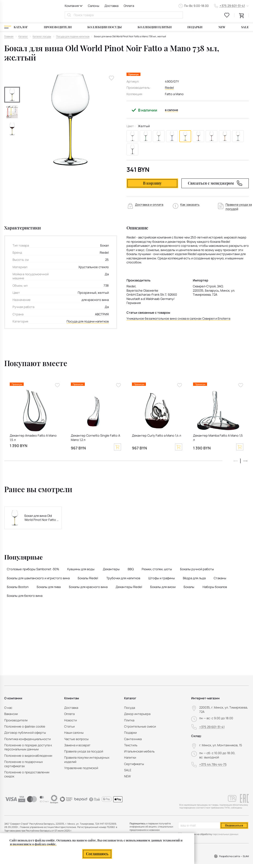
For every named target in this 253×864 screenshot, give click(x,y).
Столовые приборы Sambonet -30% (33, 569)
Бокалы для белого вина (24, 595)
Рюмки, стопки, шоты (157, 569)
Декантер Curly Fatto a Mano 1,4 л (156, 436)
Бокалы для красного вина (88, 587)
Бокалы (189, 587)
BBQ (131, 569)
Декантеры (111, 569)
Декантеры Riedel (129, 587)
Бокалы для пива (49, 587)
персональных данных (225, 834)
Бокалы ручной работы (197, 569)
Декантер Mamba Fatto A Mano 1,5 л (218, 438)
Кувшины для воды (81, 569)
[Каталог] (16, 27)
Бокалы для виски (163, 587)
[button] (245, 461)
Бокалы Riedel (88, 578)
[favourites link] (227, 15)
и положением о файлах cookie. (33, 844)
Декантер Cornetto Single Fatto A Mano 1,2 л (95, 438)
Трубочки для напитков (123, 578)
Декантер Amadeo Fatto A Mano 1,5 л (33, 438)
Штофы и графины (161, 578)
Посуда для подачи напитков (88, 321)
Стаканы (220, 578)
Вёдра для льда (194, 578)
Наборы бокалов (215, 587)
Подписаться (234, 825)
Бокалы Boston (18, 587)
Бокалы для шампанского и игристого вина (38, 578)
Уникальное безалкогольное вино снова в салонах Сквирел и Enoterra (178, 319)
